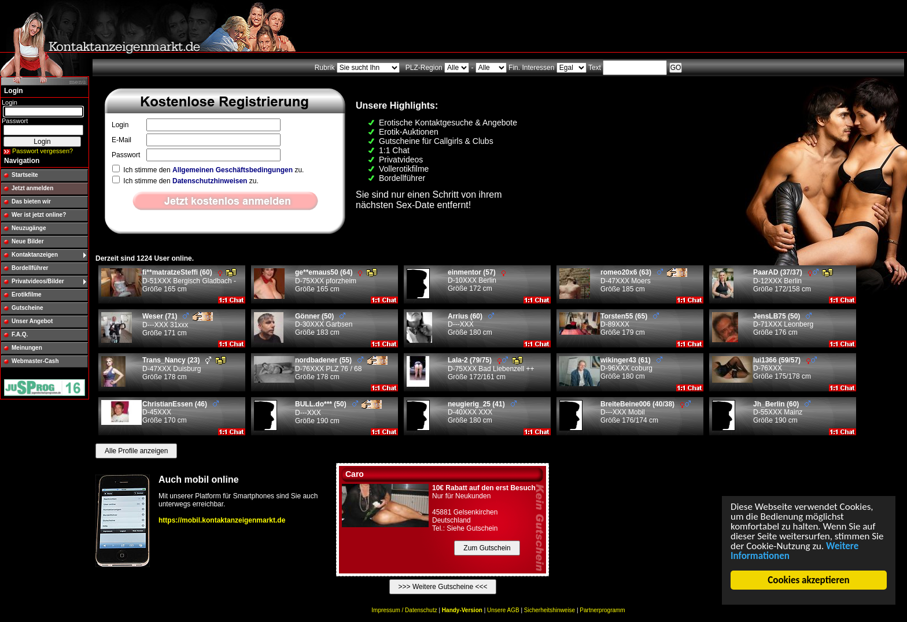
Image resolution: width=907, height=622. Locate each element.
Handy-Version (462, 610)
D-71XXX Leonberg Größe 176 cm (783, 324)
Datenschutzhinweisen (209, 181)
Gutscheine (27, 308)
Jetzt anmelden (32, 188)
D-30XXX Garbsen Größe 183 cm (323, 324)
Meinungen (27, 348)
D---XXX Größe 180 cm (471, 324)
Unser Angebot (32, 321)
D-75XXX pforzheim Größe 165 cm (336, 280)
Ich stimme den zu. (208, 170)
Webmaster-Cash (35, 361)
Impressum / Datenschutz (404, 610)
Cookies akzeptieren (809, 580)
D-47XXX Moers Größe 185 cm (643, 280)
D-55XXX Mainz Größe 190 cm (781, 412)
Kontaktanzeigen (35, 254)
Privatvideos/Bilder (38, 281)
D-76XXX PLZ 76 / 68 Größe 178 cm (341, 368)
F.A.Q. (20, 334)
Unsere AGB (503, 610)
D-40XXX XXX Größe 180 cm (482, 412)
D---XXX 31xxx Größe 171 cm (177, 324)
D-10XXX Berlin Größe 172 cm (477, 280)
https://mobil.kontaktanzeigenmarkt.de (221, 520)
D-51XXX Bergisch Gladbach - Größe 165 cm (189, 280)
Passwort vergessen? (42, 150)
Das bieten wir (31, 201)
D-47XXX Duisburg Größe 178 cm (184, 368)
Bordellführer (30, 268)
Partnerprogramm (602, 610)
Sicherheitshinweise (549, 610)
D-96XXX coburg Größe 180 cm (631, 368)
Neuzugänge (29, 228)
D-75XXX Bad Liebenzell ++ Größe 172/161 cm (491, 368)
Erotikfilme (27, 294)
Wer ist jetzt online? (39, 215)
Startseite (25, 175)
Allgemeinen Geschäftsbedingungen (232, 170)
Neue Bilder (28, 241)
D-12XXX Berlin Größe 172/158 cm (793, 280)
